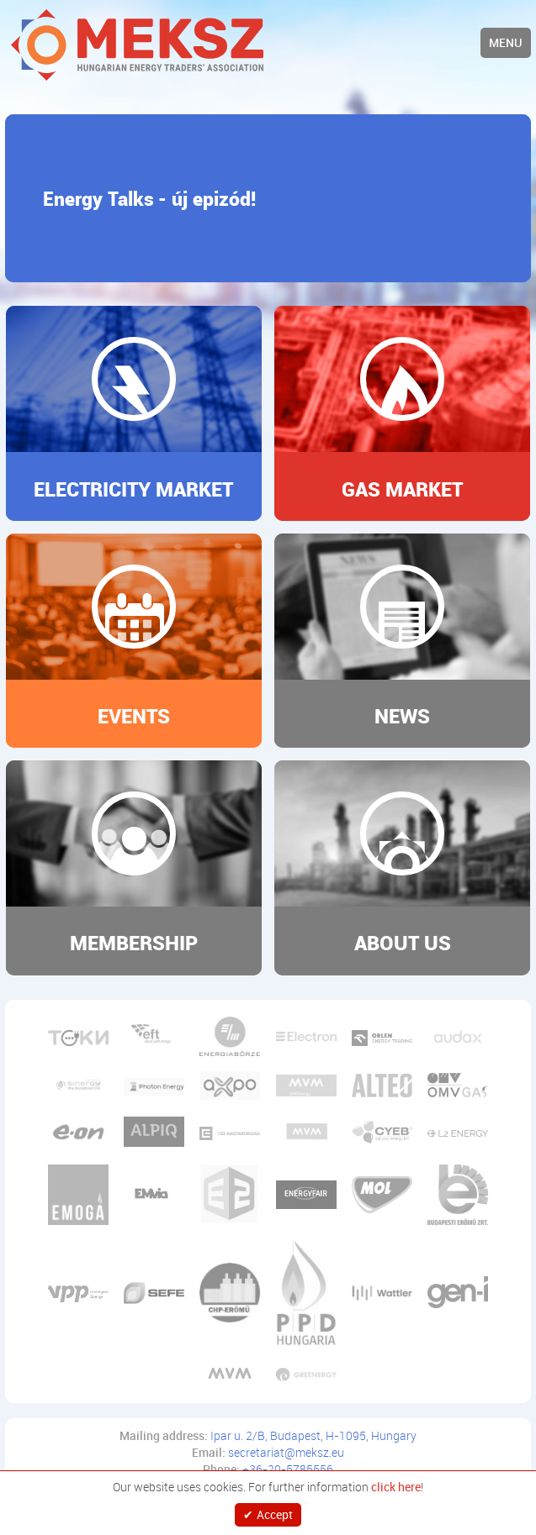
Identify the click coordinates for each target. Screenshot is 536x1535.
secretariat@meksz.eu (286, 1452)
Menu (506, 42)
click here (396, 1487)
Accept (275, 1514)
